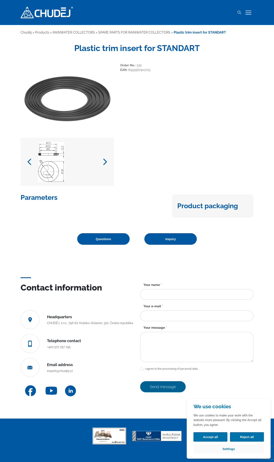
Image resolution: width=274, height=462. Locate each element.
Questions (103, 239)
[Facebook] (30, 391)
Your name (153, 285)
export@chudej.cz (60, 371)
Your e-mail (153, 306)
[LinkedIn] (70, 390)
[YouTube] (51, 391)
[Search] (239, 12)
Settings (228, 449)
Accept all (210, 437)
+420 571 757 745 (58, 347)
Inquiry (170, 239)
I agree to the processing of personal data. (169, 369)
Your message (155, 328)
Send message (163, 387)
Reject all (247, 437)
